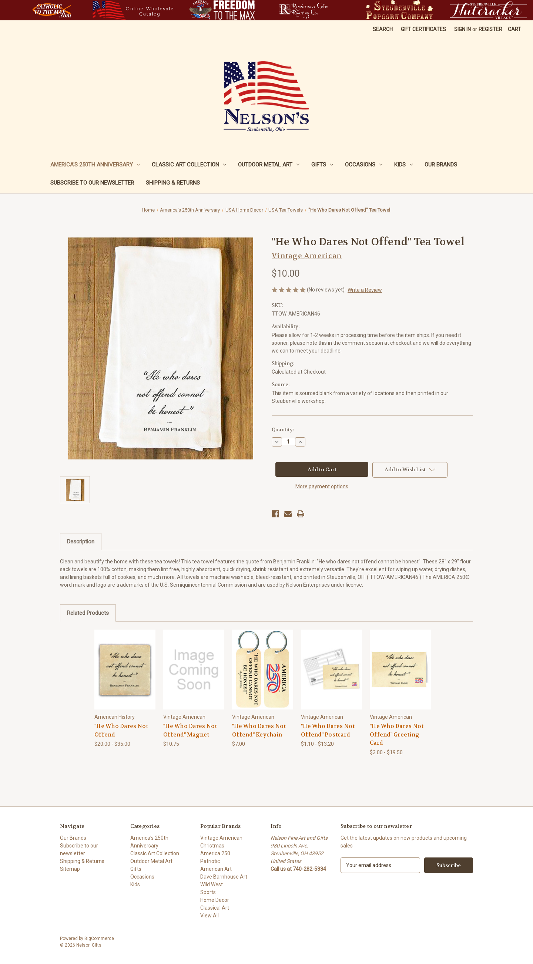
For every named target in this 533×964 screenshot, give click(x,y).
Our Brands (441, 164)
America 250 (215, 853)
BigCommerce (99, 938)
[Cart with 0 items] (514, 29)
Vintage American (221, 838)
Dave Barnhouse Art (223, 877)
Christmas (212, 846)
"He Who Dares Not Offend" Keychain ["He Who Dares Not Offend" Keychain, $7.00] (259, 730)
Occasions (363, 164)
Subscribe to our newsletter (92, 182)
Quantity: (283, 430)
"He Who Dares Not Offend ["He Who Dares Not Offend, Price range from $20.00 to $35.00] (121, 730)
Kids (403, 164)
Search (383, 29)
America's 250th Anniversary (95, 164)
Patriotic (210, 861)
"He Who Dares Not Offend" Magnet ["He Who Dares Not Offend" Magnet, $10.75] (190, 730)
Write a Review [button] (365, 290)
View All (209, 916)
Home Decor (214, 900)
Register (490, 29)
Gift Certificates (423, 29)
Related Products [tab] (88, 613)
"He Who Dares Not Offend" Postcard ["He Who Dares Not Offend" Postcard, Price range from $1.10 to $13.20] (328, 730)
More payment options (321, 486)
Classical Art (214, 908)
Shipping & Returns (173, 182)
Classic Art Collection (189, 164)
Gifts (322, 164)
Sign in (462, 29)
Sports (208, 892)
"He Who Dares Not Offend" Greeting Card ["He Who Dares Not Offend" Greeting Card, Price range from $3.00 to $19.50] (396, 734)
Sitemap (70, 869)
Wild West (211, 884)
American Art (216, 869)
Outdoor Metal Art (268, 164)
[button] (52, 10)
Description (80, 541)
